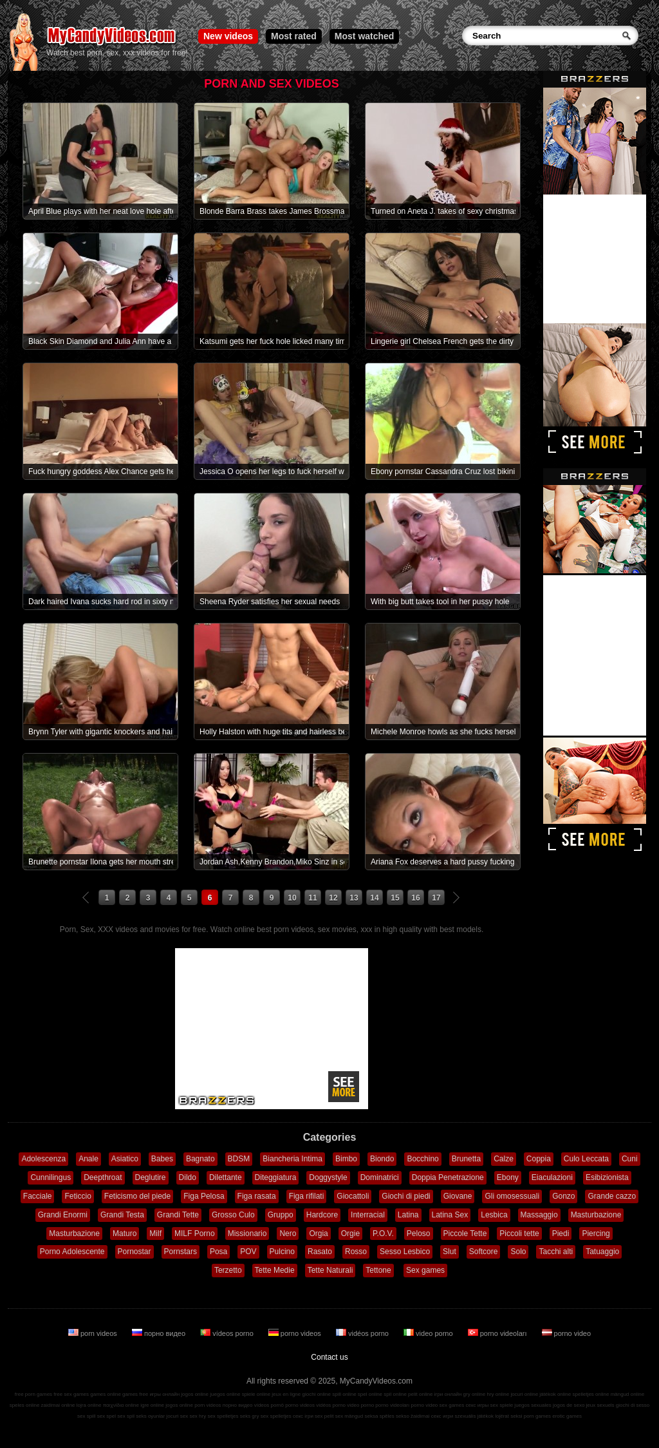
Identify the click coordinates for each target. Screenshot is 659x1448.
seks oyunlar (150, 1416)
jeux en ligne (286, 1394)
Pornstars (180, 1251)
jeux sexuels (600, 1405)
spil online (395, 1394)
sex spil (126, 1416)
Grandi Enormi (63, 1214)
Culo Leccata (586, 1158)
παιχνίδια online (121, 1405)
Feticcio (77, 1196)
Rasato (320, 1251)
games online (105, 1394)
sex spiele (502, 1405)
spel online (370, 1394)
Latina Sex (450, 1214)
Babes (162, 1158)
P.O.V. (383, 1233)
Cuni (630, 1158)
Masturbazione (596, 1214)
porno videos (295, 1333)
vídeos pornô (269, 1405)
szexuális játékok (474, 1416)
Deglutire (150, 1177)
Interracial (368, 1214)
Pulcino (282, 1251)
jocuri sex (177, 1416)
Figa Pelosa (203, 1196)
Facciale (37, 1196)
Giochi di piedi (406, 1196)
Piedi (561, 1233)
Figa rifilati (306, 1196)
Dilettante (225, 1177)
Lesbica (494, 1214)
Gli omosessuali (512, 1196)
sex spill (86, 1416)
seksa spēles (379, 1416)
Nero (287, 1233)
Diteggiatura (276, 1177)
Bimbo (346, 1158)
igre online (152, 1405)
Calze (504, 1158)
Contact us (329, 1357)
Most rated (294, 36)
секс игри (442, 1416)
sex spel (106, 1416)
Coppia (538, 1158)
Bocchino (422, 1158)
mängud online (627, 1394)
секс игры (476, 1405)
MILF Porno (194, 1233)
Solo (518, 1251)
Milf (155, 1233)
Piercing (595, 1233)
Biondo (382, 1158)
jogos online (195, 1394)
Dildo (187, 1177)
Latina (408, 1214)
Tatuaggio (602, 1251)
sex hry (197, 1416)
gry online (474, 1394)
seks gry (249, 1416)
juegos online (225, 1394)
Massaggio (539, 1214)
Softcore (483, 1251)
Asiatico (124, 1158)
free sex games (71, 1394)
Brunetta (466, 1158)
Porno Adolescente (72, 1251)
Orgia (318, 1233)
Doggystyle (328, 1177)
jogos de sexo (568, 1405)
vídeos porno (227, 1333)
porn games (537, 1416)
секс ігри (303, 1416)
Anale (88, 1158)
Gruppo (280, 1214)
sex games (452, 1405)
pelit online (420, 1394)
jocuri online (524, 1394)
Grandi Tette (178, 1214)
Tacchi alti (556, 1251)
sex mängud (349, 1416)
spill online (344, 1394)
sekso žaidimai (412, 1416)
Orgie (350, 1233)
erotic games (567, 1416)
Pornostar (134, 1251)
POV (248, 1251)
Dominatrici (379, 1177)
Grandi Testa (122, 1214)
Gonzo (563, 1196)
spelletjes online (590, 1394)
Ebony (508, 1177)
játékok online (555, 1394)
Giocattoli (353, 1196)
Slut (449, 1251)
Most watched (364, 36)
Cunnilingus (50, 1177)
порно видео (159, 1333)
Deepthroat (103, 1177)
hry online (498, 1394)
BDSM (239, 1158)
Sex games (425, 1270)
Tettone (378, 1270)
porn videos (93, 1333)
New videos (228, 36)
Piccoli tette (519, 1233)
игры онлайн (164, 1394)
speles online (25, 1405)
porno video (566, 1333)
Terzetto (228, 1270)
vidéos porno (363, 1333)
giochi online (316, 1394)
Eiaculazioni (552, 1177)
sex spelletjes (222, 1416)
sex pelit (324, 1416)
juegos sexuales (532, 1405)
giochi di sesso (632, 1405)
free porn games (33, 1394)
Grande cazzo (612, 1196)
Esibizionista (607, 1177)
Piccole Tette (465, 1233)
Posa (218, 1251)
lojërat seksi (508, 1416)
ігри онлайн (448, 1394)
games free (135, 1394)
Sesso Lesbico (405, 1251)
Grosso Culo (233, 1214)
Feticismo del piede (137, 1196)
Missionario (247, 1233)
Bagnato (200, 1158)
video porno (429, 1333)
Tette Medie (275, 1270)
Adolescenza (43, 1158)
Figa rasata (256, 1196)
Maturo (124, 1233)
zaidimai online (58, 1405)
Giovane (457, 1196)
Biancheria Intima (292, 1158)
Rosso (356, 1251)
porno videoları (498, 1333)
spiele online (256, 1394)
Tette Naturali (330, 1270)
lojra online (89, 1405)
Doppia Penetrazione (448, 1177)
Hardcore (322, 1214)
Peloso (419, 1233)
